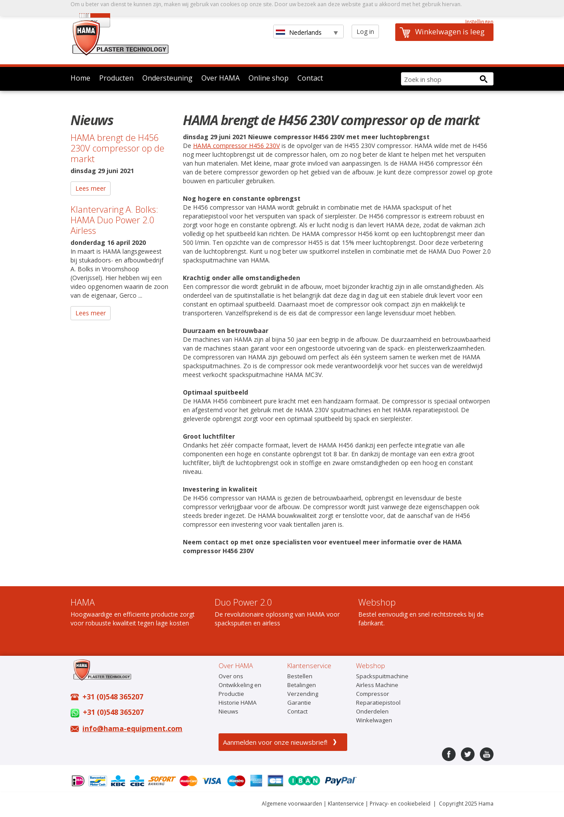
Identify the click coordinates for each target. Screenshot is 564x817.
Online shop (269, 78)
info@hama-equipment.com (132, 728)
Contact (310, 78)
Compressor (372, 694)
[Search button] (483, 78)
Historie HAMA (237, 702)
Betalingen (301, 685)
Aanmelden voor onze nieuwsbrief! (275, 742)
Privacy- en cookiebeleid (400, 803)
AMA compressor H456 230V (238, 145)
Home (80, 78)
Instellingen (479, 22)
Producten (116, 78)
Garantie (299, 702)
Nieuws (228, 711)
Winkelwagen (374, 720)
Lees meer (90, 188)
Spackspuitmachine (382, 676)
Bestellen (299, 676)
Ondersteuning (167, 78)
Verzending (302, 694)
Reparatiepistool (378, 702)
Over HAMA (220, 78)
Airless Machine (377, 685)
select (333, 32)
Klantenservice (346, 803)
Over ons (231, 676)
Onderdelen (372, 711)
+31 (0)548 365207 (112, 697)
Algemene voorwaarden (292, 803)
